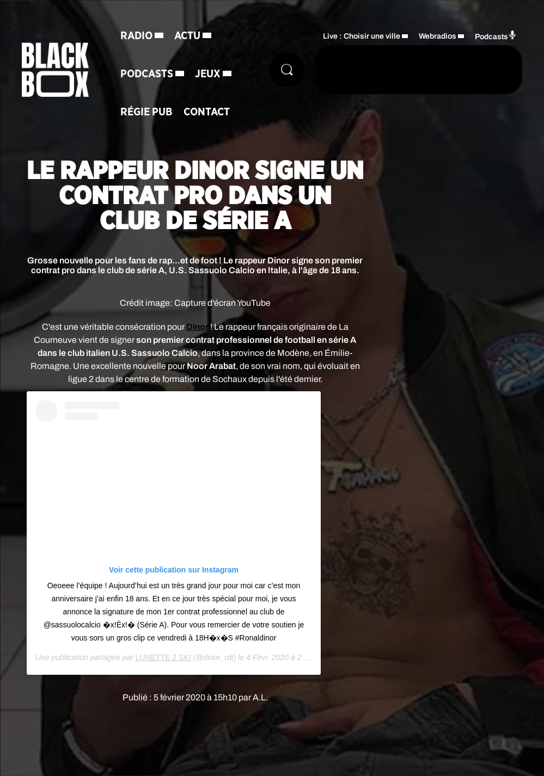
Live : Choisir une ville (361, 36)
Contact (207, 112)
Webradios (437, 36)
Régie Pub (146, 112)
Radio (136, 35)
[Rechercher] (287, 69)
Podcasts (146, 74)
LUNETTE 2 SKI (163, 657)
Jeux (208, 74)
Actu (187, 35)
